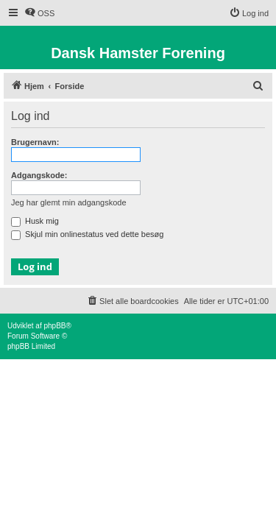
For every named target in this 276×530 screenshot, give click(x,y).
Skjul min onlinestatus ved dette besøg (87, 234)
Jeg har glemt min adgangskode (69, 202)
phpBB (54, 326)
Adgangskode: (39, 175)
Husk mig (35, 220)
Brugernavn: (35, 142)
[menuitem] (39, 13)
